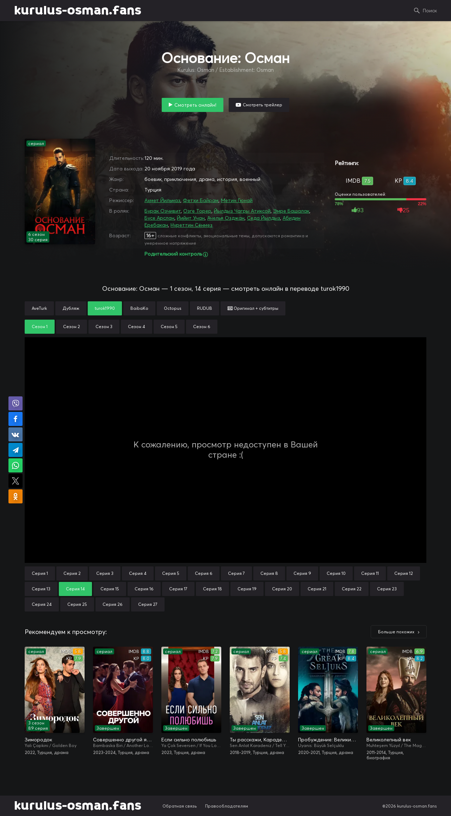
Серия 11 (370, 573)
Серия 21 (317, 588)
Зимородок (38, 739)
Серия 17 (178, 588)
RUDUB (204, 308)
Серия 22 (352, 588)
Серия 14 (75, 588)
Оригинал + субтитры (253, 308)
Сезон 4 (136, 326)
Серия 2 (72, 573)
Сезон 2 (71, 326)
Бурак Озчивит (162, 211)
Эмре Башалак (291, 211)
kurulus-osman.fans (77, 10)
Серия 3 (104, 573)
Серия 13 (41, 588)
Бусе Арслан (159, 218)
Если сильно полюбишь (188, 739)
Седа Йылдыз (263, 218)
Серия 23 (387, 588)
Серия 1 (40, 573)
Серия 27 (147, 604)
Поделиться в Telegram (15, 450)
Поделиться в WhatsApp (15, 465)
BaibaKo (139, 308)
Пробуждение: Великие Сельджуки (328, 739)
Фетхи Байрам (200, 200)
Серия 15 (109, 588)
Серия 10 (336, 573)
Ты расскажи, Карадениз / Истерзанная (260, 739)
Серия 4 (138, 573)
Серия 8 (269, 573)
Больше (396, 631)
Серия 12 (403, 573)
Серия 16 (144, 588)
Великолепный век (388, 739)
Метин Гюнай (237, 200)
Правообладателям (226, 806)
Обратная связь (179, 806)
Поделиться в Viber (15, 403)
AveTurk (39, 308)
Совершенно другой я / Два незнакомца (123, 739)
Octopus (172, 308)
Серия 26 (113, 604)
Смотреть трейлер (262, 104)
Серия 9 (302, 573)
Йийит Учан (191, 218)
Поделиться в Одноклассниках (15, 496)
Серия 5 (170, 573)
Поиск (430, 10)
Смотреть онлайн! (195, 105)
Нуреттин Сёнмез (191, 225)
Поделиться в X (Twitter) (15, 481)
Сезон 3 (103, 326)
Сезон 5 (169, 326)
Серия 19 (247, 588)
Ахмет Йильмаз (162, 200)
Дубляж (70, 308)
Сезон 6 (201, 326)
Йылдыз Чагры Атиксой (242, 211)
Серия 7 (236, 573)
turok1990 (105, 308)
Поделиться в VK (15, 434)
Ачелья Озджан (226, 218)
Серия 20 (282, 588)
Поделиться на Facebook (15, 419)
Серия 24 (42, 604)
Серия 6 (203, 573)
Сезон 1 (40, 326)
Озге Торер (197, 211)
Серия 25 (77, 604)
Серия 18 (212, 588)
